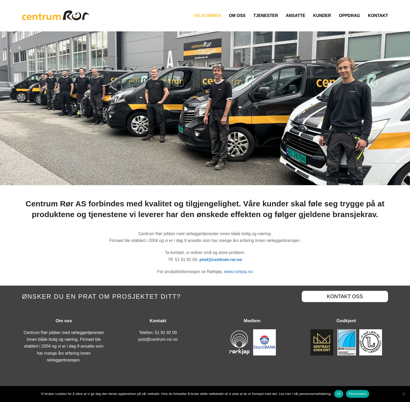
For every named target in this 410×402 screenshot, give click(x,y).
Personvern (358, 394)
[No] (403, 394)
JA (339, 394)
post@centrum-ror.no (158, 339)
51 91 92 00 (166, 332)
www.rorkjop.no (238, 271)
